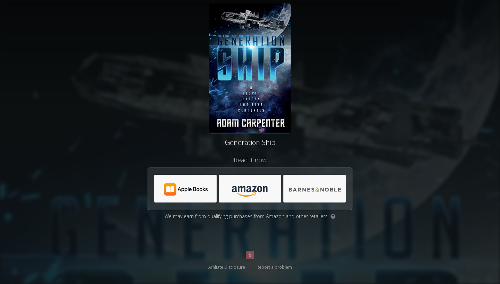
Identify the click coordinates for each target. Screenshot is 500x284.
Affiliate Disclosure (226, 267)
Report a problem (274, 267)
